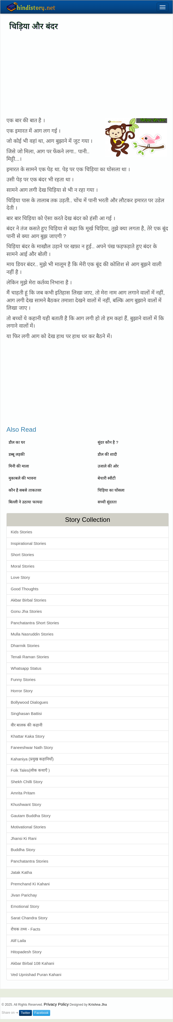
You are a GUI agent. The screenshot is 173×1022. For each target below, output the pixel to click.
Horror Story (22, 690)
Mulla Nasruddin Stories (32, 634)
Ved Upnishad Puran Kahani (36, 974)
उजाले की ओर (108, 466)
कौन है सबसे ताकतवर (25, 490)
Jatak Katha (21, 872)
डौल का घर (17, 442)
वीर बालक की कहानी (26, 725)
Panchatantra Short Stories (35, 623)
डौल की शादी (107, 454)
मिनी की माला (19, 466)
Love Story (20, 577)
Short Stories (22, 554)
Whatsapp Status (26, 668)
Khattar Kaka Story (28, 736)
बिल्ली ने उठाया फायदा (25, 502)
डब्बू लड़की (17, 454)
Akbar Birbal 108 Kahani (32, 963)
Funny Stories (23, 679)
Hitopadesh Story (26, 952)
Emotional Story (25, 906)
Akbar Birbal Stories (28, 600)
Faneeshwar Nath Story (32, 747)
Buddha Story (23, 849)
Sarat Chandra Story (29, 918)
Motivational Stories (28, 827)
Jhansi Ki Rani (23, 838)
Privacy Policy (56, 1004)
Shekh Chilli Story (26, 781)
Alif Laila (18, 940)
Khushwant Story (26, 804)
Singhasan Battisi (26, 713)
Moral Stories (22, 566)
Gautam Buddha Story (30, 815)
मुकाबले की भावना (22, 478)
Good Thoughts (24, 589)
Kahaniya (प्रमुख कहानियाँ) (32, 759)
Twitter (25, 1013)
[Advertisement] (86, 73)
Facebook (41, 1013)
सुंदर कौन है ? (108, 442)
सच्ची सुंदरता (107, 502)
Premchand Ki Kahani (30, 884)
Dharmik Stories (25, 645)
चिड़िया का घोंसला (111, 490)
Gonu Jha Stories (26, 611)
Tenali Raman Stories (30, 656)
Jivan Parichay (24, 895)
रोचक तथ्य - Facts (25, 929)
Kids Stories (21, 532)
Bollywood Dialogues (29, 702)
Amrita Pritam (23, 793)
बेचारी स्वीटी (107, 478)
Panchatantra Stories (29, 861)
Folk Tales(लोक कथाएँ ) (30, 770)
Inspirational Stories (28, 543)
